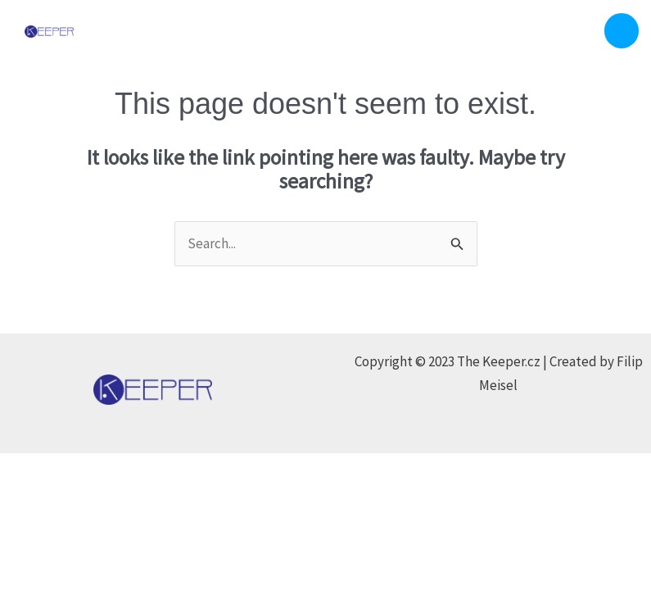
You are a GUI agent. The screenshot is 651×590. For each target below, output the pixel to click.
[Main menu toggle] (622, 30)
